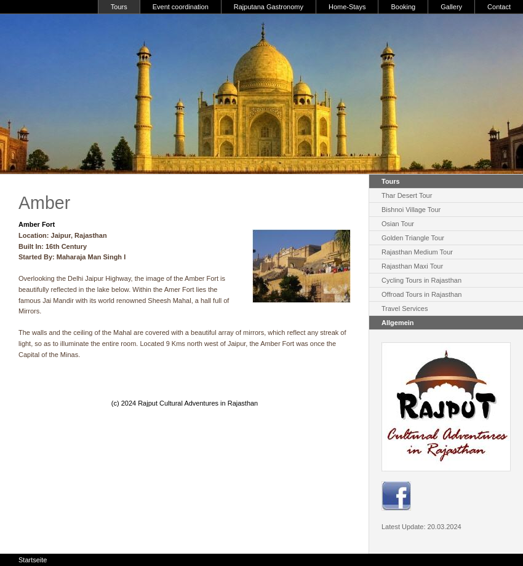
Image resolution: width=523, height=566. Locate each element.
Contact (499, 6)
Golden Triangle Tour (412, 238)
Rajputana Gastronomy (268, 6)
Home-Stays (347, 6)
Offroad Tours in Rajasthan (421, 294)
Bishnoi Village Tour (411, 209)
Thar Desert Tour (406, 195)
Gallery (451, 6)
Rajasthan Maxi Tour (412, 266)
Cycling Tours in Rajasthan (421, 280)
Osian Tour (397, 223)
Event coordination (181, 6)
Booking (403, 6)
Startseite (32, 560)
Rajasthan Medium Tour (417, 252)
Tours (119, 6)
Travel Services (404, 308)
